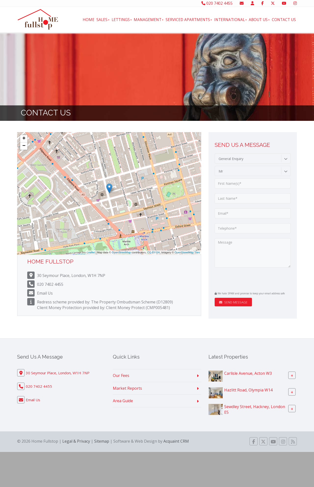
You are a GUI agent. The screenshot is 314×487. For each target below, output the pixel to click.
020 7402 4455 (217, 3)
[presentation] (244, 280)
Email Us (45, 293)
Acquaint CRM (176, 441)
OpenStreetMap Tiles (187, 252)
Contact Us (284, 19)
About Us (259, 19)
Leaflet (91, 252)
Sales (102, 19)
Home (88, 19)
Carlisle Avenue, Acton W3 (248, 373)
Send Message (233, 302)
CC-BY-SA (153, 252)
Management (148, 19)
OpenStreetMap (121, 252)
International (230, 19)
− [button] (24, 146)
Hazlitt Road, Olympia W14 (248, 389)
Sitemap (101, 441)
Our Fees (121, 375)
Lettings (122, 19)
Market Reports (127, 388)
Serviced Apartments (189, 19)
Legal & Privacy (76, 441)
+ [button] (24, 138)
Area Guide (123, 400)
